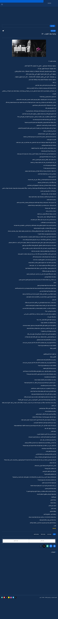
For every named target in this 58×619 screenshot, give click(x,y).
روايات (41, 1)
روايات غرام (27, 5)
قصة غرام (10, 5)
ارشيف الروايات (16, 1)
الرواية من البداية (33, 5)
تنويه (3, 1)
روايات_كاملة (43, 534)
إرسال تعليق (52, 557)
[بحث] (2, 5)
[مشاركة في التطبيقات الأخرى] (40, 545)
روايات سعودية (36, 1)
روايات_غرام (53, 31)
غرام (39, 5)
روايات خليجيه (30, 1)
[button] (50, 545)
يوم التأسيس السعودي (9, 1)
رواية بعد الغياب (36, 534)
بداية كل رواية (15, 5)
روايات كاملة (21, 5)
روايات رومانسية (23, 1)
